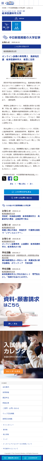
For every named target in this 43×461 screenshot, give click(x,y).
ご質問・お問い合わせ (11, 408)
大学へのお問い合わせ (23, 198)
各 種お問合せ (16, 28)
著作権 (5, 429)
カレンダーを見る (13, 371)
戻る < (13, 184)
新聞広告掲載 (7, 419)
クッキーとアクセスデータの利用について (17, 444)
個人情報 (6, 434)
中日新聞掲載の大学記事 (16, 8)
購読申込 (6, 398)
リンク (5, 439)
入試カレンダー (31, 2)
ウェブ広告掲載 (8, 413)
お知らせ (30, 8)
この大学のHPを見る (23, 192)
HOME (4, 8)
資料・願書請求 (22, 2)
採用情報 (6, 392)
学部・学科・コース (6, 28)
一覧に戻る (21, 184)
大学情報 (17, 2)
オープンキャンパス (26, 2)
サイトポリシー (8, 425)
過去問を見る (36, 2)
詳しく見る (13, 324)
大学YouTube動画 (40, 2)
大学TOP (21, 18)
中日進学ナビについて (10, 448)
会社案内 (6, 387)
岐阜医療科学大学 (10, 51)
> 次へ (30, 184)
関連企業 (6, 403)
